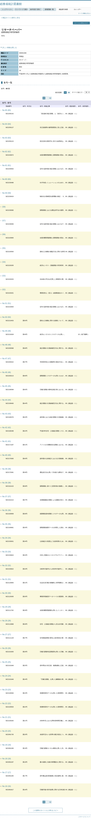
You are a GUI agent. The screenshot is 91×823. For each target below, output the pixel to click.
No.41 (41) (6, 441)
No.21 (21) (6, 717)
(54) (3, 262)
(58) (3, 207)
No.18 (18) (6, 759)
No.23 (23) (6, 690)
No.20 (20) (6, 731)
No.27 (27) (6, 634)
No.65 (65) (6, 110)
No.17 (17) (6, 772)
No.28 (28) (6, 621)
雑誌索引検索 (63, 9)
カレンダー (77, 9)
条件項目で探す (35, 9)
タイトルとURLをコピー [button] (81, 23)
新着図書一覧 (49, 9)
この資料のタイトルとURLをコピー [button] (45, 810)
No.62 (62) (6, 152)
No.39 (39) (6, 469)
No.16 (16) (6, 786)
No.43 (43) (6, 414)
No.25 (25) (6, 662)
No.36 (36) (6, 510)
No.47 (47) (6, 359)
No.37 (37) (6, 496)
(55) (3, 248)
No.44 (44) (6, 400)
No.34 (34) (6, 538)
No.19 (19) (6, 745)
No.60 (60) (6, 179)
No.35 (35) (6, 524)
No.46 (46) (6, 372)
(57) (3, 221)
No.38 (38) (6, 483)
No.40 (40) (6, 455)
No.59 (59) (6, 193)
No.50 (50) (6, 317)
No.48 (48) (6, 345)
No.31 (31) (6, 579)
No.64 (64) (6, 124)
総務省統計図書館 (11, 3)
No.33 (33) (6, 552)
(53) (3, 276)
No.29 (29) (6, 607)
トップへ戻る (87, 819)
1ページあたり (77, 92)
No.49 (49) (6, 331)
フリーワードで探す (21, 9)
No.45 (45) (6, 386)
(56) (3, 234)
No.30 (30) (6, 593)
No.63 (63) (6, 138)
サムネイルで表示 (68, 92)
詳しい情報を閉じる (9, 47)
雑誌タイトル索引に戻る (11, 18)
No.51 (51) (6, 303)
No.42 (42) (6, 427)
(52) (3, 290)
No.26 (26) (6, 648)
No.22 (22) (6, 703)
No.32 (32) (6, 565)
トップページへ (7, 9)
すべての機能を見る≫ (84, 13)
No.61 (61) (6, 165)
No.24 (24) (6, 676)
